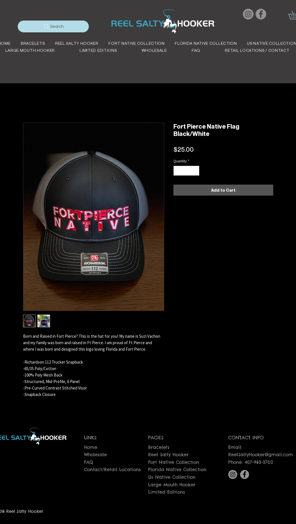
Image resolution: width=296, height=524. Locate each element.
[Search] (53, 26)
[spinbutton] (186, 171)
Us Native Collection (171, 477)
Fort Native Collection (173, 462)
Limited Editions (166, 492)
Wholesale (95, 454)
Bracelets (159, 447)
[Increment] (195, 171)
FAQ (88, 462)
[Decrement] (177, 171)
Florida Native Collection (177, 469)
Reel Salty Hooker (168, 454)
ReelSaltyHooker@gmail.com (260, 454)
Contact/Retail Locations (112, 469)
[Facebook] (261, 14)
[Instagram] (248, 14)
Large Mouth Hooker (171, 484)
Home (90, 447)
